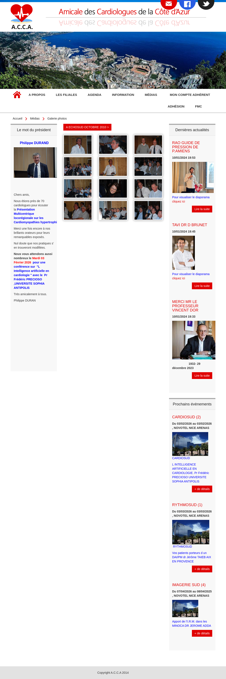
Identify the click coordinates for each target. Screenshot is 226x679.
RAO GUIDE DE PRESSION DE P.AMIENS (186, 147)
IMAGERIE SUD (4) (189, 585)
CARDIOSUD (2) (186, 417)
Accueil (17, 95)
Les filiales (66, 94)
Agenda (94, 94)
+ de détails (202, 489)
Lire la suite (202, 209)
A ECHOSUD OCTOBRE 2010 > (87, 127)
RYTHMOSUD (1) (187, 505)
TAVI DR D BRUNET (189, 225)
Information (123, 94)
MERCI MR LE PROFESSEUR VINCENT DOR (185, 306)
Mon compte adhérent (190, 94)
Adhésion (176, 106)
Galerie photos (57, 118)
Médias (151, 94)
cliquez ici (178, 201)
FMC (198, 106)
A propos (37, 94)
